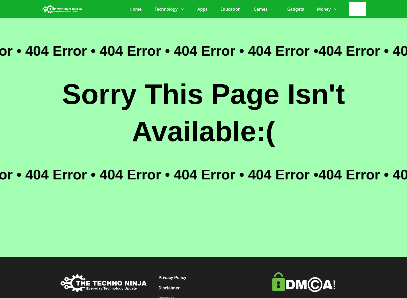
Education (230, 9)
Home (136, 9)
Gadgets (295, 9)
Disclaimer (169, 287)
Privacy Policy (172, 277)
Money (330, 9)
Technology (172, 9)
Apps (203, 9)
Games (267, 9)
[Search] (359, 9)
